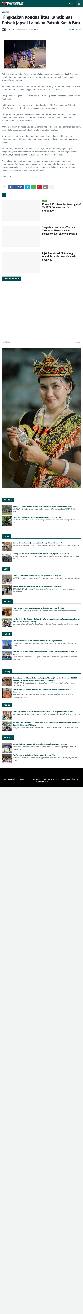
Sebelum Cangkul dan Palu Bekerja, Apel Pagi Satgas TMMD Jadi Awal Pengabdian (42, 506)
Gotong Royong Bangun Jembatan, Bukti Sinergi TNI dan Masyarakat (37, 543)
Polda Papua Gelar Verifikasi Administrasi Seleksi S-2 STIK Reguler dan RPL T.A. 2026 (43, 712)
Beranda (5, 12)
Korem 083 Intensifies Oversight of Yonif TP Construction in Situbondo (61, 207)
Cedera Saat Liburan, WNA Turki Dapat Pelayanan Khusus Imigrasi (37, 575)
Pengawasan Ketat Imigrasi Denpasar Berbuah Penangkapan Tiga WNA (38, 608)
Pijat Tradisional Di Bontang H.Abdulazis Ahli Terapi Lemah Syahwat (59, 256)
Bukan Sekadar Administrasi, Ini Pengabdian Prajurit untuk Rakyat (37, 517)
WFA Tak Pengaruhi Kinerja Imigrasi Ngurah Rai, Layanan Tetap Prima (37, 586)
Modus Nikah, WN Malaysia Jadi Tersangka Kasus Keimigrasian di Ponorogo (40, 744)
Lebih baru (7, 342)
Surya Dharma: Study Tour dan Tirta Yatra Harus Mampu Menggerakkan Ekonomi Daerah (59, 230)
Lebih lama (75, 342)
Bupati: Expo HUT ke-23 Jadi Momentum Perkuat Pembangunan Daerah (38, 641)
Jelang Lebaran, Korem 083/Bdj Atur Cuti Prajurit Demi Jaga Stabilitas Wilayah (41, 554)
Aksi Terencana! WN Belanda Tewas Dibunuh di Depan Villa (34, 755)
